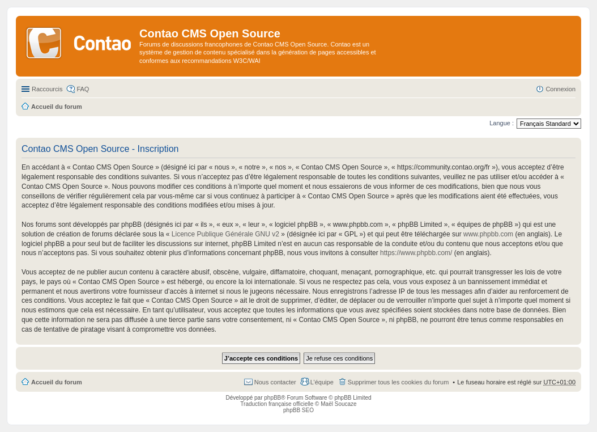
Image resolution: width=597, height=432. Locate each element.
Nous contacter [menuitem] (275, 382)
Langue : (501, 123)
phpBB (272, 398)
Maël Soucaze (338, 404)
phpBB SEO (298, 410)
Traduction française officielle (276, 404)
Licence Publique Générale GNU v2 (225, 234)
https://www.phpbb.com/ (416, 253)
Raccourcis (47, 89)
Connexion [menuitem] (560, 89)
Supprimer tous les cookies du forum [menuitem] (398, 382)
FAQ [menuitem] (82, 89)
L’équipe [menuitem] (322, 382)
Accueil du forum (56, 382)
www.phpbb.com (488, 234)
